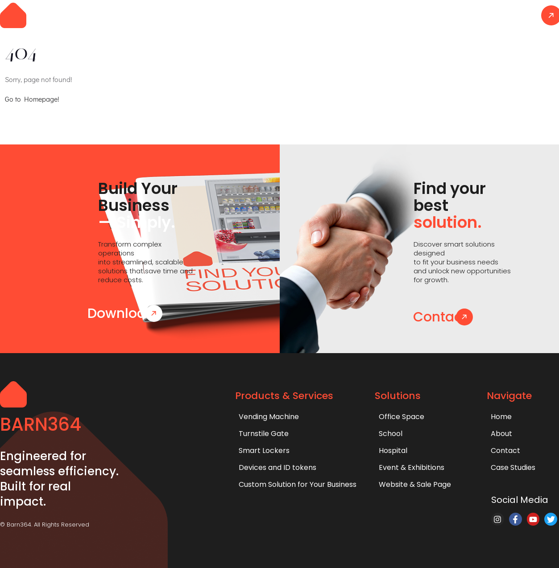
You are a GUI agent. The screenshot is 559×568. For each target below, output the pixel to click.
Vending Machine (269, 417)
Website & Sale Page (415, 484)
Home (207, 15)
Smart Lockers (264, 450)
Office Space (401, 417)
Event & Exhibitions (411, 467)
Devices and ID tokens (277, 467)
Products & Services (275, 15)
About (463, 15)
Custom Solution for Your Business (297, 484)
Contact (511, 15)
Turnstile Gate (264, 433)
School (390, 433)
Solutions (348, 15)
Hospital (393, 450)
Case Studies (408, 15)
